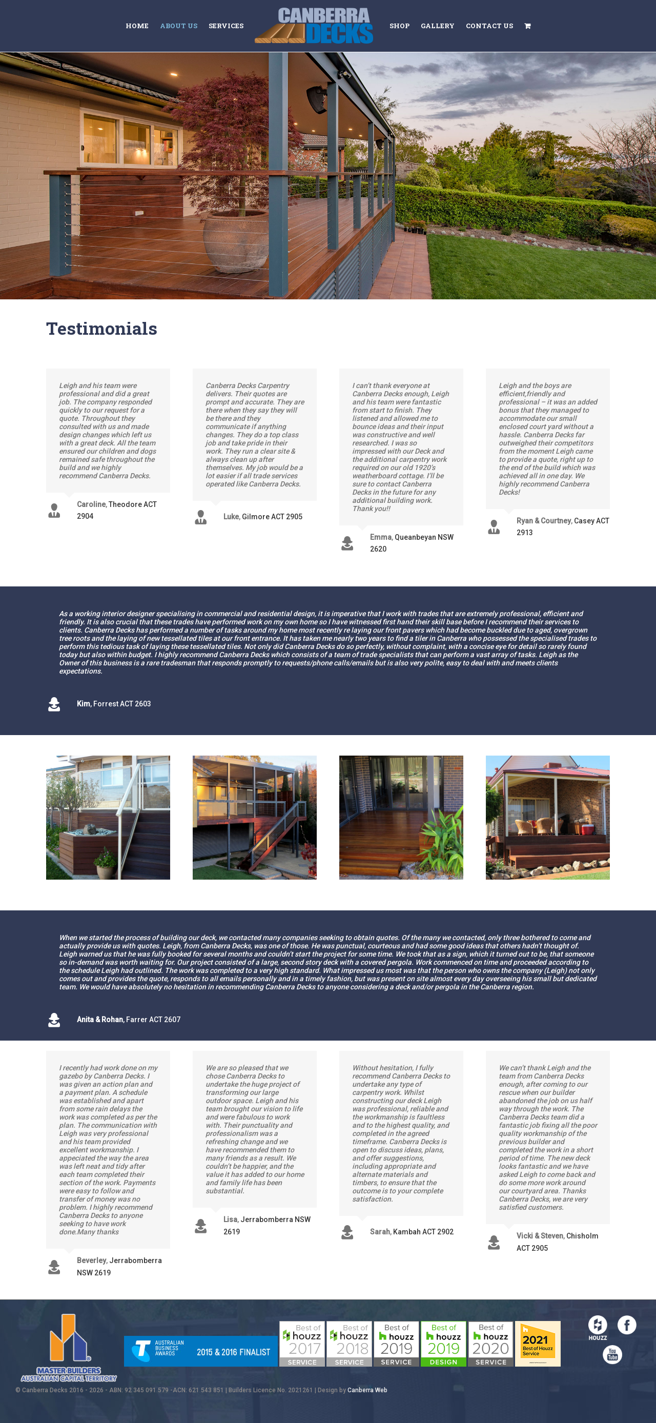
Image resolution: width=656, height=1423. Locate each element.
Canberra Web (367, 1390)
